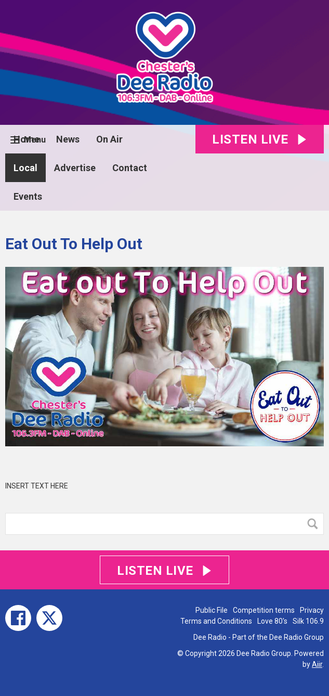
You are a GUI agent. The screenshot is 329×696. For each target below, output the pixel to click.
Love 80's (272, 621)
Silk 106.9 (308, 621)
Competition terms (264, 610)
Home (27, 139)
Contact (129, 167)
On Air (109, 139)
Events (28, 196)
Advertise (75, 167)
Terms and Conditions (216, 621)
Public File (211, 610)
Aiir (317, 664)
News (68, 139)
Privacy (312, 610)
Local (25, 167)
